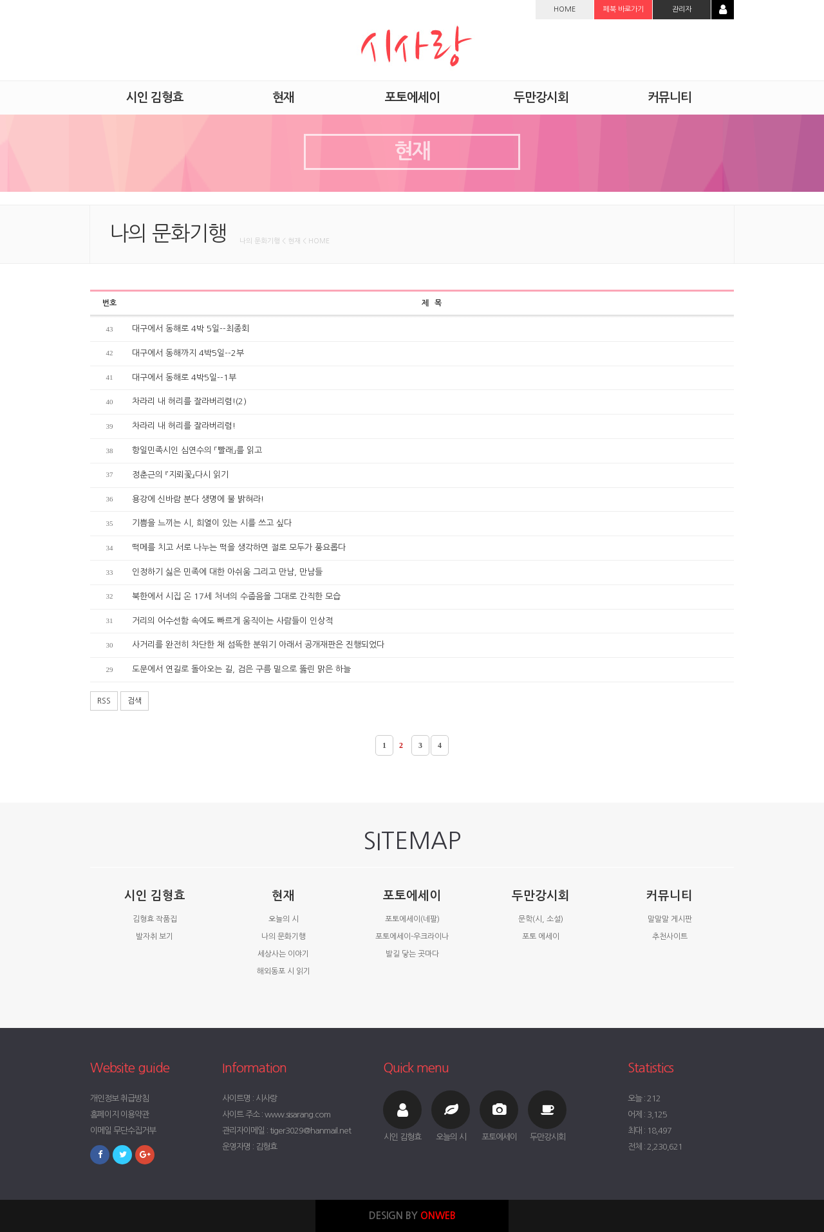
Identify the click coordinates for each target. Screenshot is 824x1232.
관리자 (681, 9)
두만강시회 (541, 896)
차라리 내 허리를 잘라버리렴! (184, 426)
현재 (283, 896)
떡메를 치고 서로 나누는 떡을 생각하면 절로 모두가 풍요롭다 (239, 547)
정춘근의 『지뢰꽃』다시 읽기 (180, 475)
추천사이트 (670, 936)
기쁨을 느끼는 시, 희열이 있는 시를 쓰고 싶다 (212, 523)
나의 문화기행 (283, 936)
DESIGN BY (412, 1215)
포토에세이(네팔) (412, 919)
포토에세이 (412, 896)
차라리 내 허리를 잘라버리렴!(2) (189, 401)
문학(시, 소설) (540, 919)
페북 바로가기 (623, 9)
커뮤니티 (669, 896)
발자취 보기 (154, 936)
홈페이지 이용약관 (119, 1114)
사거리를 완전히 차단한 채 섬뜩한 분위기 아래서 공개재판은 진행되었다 (258, 644)
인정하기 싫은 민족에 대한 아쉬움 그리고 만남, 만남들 (227, 572)
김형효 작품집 (155, 919)
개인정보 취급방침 (119, 1098)
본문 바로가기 (0, 0)
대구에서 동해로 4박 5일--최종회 (190, 328)
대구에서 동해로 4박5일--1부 (184, 377)
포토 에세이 (540, 936)
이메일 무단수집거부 (123, 1130)
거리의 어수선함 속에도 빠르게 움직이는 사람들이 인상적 (232, 621)
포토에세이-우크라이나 (412, 936)
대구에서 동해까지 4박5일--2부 (188, 353)
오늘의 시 (283, 919)
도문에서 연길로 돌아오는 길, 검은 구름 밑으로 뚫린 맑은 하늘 (241, 669)
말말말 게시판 (670, 919)
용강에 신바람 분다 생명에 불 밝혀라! (198, 499)
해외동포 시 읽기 (283, 971)
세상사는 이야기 (283, 954)
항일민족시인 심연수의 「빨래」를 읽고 (197, 450)
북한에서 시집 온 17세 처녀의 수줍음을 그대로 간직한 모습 (236, 596)
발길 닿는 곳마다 (412, 954)
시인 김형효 (154, 896)
